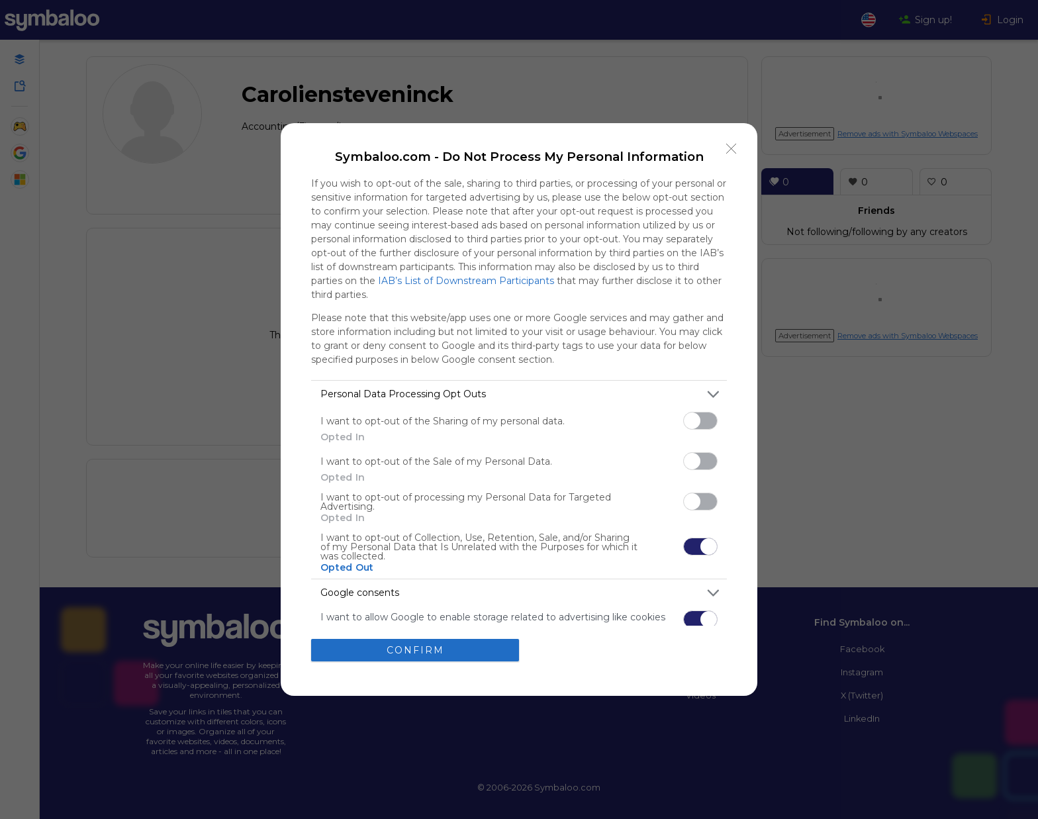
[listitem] (519, 394)
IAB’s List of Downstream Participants (466, 281)
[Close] (731, 149)
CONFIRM (415, 650)
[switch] (700, 421)
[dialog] (519, 409)
